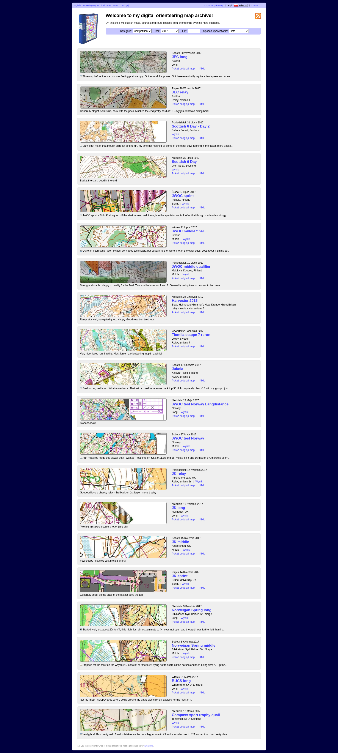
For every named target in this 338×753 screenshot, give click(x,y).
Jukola (177, 369)
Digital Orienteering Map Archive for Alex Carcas (96, 5)
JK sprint (180, 576)
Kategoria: (126, 31)
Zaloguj (125, 5)
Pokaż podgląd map (183, 68)
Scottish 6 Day (184, 162)
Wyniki (175, 134)
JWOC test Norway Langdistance (200, 404)
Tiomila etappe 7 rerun (191, 335)
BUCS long (181, 681)
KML (202, 68)
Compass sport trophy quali (196, 715)
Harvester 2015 (184, 301)
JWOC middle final (188, 231)
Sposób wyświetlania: (215, 31)
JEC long (180, 57)
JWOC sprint (183, 196)
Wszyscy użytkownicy (213, 5)
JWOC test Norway (188, 438)
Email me (148, 746)
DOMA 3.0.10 (258, 5)
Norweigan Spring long (191, 610)
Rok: (157, 31)
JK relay (179, 474)
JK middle (180, 542)
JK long (178, 508)
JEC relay (180, 92)
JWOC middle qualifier (191, 267)
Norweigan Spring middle (193, 645)
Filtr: (184, 31)
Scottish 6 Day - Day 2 (191, 126)
